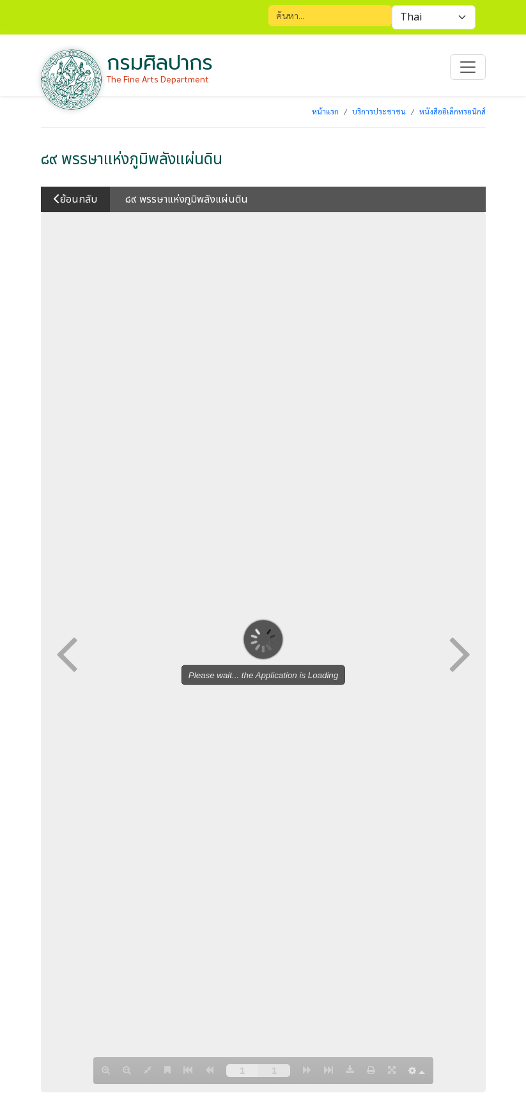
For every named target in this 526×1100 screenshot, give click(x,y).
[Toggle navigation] (468, 67)
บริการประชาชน (379, 111)
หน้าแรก (325, 111)
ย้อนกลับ (75, 199)
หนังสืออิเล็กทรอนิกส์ (452, 111)
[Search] (330, 15)
